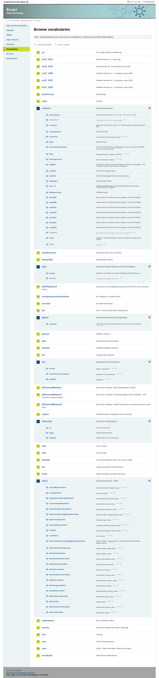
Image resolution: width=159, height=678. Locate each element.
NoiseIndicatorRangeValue (59, 548)
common (46, 108)
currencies (53, 137)
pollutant (52, 379)
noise (44, 481)
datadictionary (49, 253)
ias (43, 355)
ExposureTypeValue (57, 520)
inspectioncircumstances (59, 374)
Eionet (16, 21)
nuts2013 (52, 212)
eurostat (46, 303)
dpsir (51, 142)
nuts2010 (52, 207)
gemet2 (45, 334)
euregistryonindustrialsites (55, 296)
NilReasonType (55, 192)
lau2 (44, 453)
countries (53, 125)
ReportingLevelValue (57, 585)
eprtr (44, 267)
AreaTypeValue (55, 493)
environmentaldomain (58, 147)
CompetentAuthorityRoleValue (61, 498)
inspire (45, 414)
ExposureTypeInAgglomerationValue (64, 514)
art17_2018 (47, 87)
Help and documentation (16, 26)
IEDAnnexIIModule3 (52, 394)
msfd (44, 474)
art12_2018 (47, 66)
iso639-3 (52, 171)
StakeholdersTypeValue (58, 596)
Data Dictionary (26, 21)
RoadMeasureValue (57, 591)
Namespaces (11, 58)
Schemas (10, 44)
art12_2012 (47, 59)
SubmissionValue (56, 612)
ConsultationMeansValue (59, 503)
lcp (43, 467)
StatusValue (54, 601)
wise (44, 648)
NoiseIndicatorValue (57, 553)
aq (43, 52)
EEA (17, 2)
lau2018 (46, 460)
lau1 (44, 446)
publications (48, 620)
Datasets (10, 30)
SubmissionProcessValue (59, 607)
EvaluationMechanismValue (60, 509)
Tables (9, 35)
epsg (51, 154)
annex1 (52, 368)
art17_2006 (47, 73)
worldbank (47, 655)
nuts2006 (52, 202)
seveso (45, 627)
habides (46, 348)
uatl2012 (52, 438)
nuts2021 (52, 223)
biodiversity (48, 94)
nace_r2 (52, 186)
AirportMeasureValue (57, 487)
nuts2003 (52, 197)
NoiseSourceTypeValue (58, 564)
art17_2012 (47, 80)
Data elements (12, 40)
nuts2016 (52, 218)
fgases (45, 317)
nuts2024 (52, 227)
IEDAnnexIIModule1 (52, 387)
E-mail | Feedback (14, 670)
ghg (44, 341)
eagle (51, 433)
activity (52, 273)
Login (132, 2)
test (44, 634)
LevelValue (53, 536)
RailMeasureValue (56, 580)
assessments (54, 115)
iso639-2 (52, 165)
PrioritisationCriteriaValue (59, 575)
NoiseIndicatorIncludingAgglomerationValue (67, 541)
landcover (47, 421)
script (51, 238)
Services (10, 54)
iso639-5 (52, 176)
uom (44, 641)
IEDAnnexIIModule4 (52, 404)
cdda (44, 101)
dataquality (47, 259)
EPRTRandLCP (49, 287)
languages (53, 181)
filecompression (55, 159)
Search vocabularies (45, 45)
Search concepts (64, 45)
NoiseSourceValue (56, 569)
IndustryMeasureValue (58, 525)
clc (50, 428)
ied (43, 362)
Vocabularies (12, 49)
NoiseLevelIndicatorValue (59, 559)
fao (43, 310)
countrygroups (55, 132)
